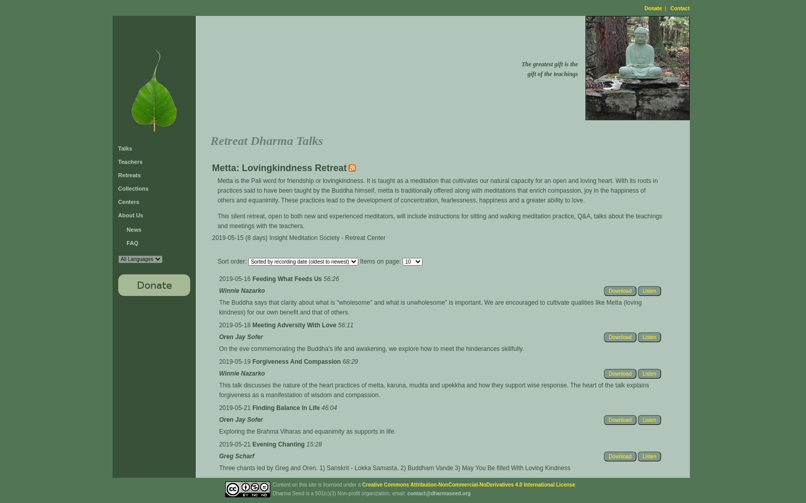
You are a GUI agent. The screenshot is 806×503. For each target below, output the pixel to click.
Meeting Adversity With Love (295, 325)
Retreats (129, 175)
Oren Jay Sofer (241, 337)
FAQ (132, 243)
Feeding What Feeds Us (288, 279)
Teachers (130, 162)
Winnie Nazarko (242, 290)
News (133, 230)
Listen (649, 291)
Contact (679, 8)
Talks (125, 148)
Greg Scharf (236, 456)
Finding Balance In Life (287, 408)
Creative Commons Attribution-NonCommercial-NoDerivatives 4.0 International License (468, 485)
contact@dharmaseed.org (439, 493)
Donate (653, 8)
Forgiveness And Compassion (297, 361)
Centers (128, 202)
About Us (130, 215)
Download (620, 291)
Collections (133, 188)
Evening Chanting (279, 444)
